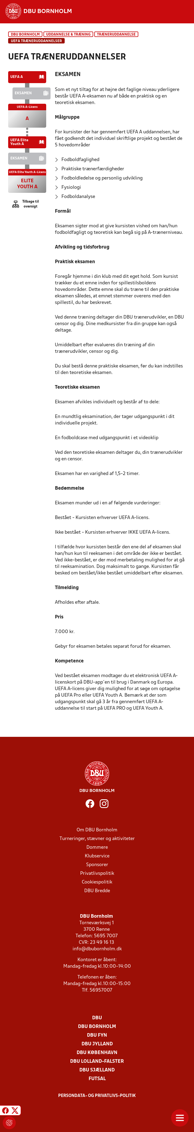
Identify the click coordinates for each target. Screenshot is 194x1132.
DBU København (97, 1053)
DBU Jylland (97, 1044)
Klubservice (97, 856)
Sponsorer (97, 865)
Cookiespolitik (97, 882)
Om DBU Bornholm (97, 830)
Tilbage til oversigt (30, 204)
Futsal (97, 1079)
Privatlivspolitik (97, 873)
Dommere (97, 847)
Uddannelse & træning (68, 34)
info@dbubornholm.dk (97, 949)
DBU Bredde (97, 891)
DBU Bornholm (25, 34)
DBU (97, 1018)
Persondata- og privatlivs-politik (97, 1096)
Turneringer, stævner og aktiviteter (97, 839)
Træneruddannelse (116, 34)
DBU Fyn (97, 1035)
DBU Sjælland (97, 1070)
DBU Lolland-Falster (97, 1061)
